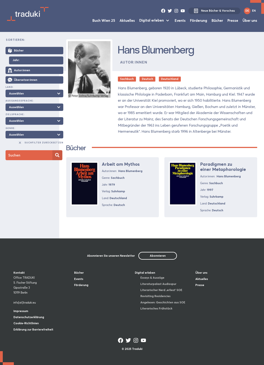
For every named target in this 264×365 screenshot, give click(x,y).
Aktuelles (127, 20)
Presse (232, 20)
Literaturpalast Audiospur (158, 284)
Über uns (250, 20)
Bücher (217, 20)
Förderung (198, 20)
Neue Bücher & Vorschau (214, 11)
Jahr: (16, 60)
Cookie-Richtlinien (26, 323)
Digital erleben (151, 20)
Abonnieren (158, 255)
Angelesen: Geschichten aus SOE (162, 302)
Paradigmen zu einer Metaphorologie (223, 166)
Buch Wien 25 (103, 20)
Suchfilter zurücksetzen (40, 142)
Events (180, 20)
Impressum (20, 311)
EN (254, 10)
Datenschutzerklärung (28, 317)
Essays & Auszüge (152, 277)
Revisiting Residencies (155, 296)
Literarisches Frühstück (156, 308)
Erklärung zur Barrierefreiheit (33, 329)
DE (247, 10)
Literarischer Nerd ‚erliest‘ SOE (161, 290)
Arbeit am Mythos (121, 164)
